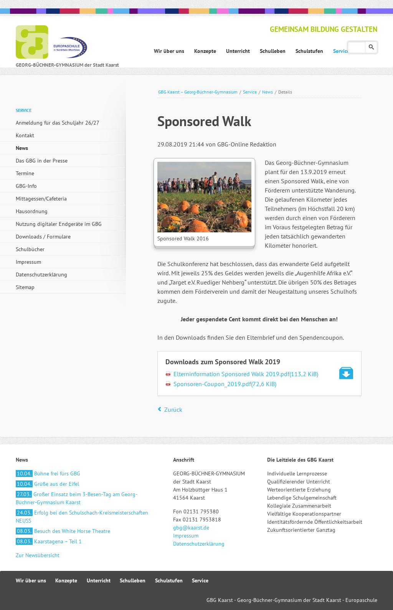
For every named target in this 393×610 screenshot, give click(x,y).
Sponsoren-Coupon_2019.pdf (224, 383)
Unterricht (99, 580)
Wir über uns (31, 580)
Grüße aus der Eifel (47, 483)
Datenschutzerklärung (41, 274)
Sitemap (25, 287)
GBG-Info (26, 186)
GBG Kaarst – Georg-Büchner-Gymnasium (198, 92)
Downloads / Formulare (43, 236)
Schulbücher (30, 249)
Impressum (28, 261)
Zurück (173, 409)
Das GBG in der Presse (42, 160)
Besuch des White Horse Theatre (63, 531)
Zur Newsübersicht (37, 555)
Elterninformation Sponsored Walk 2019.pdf (245, 373)
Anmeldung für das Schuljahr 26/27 (57, 122)
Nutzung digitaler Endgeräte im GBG (59, 223)
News (267, 92)
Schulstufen (169, 580)
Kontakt (25, 135)
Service (250, 92)
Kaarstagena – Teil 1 (49, 541)
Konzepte (66, 580)
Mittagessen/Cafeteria (41, 198)
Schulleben (132, 580)
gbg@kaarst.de (191, 527)
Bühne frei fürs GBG (48, 473)
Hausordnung (32, 211)
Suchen (371, 47)
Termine (25, 173)
